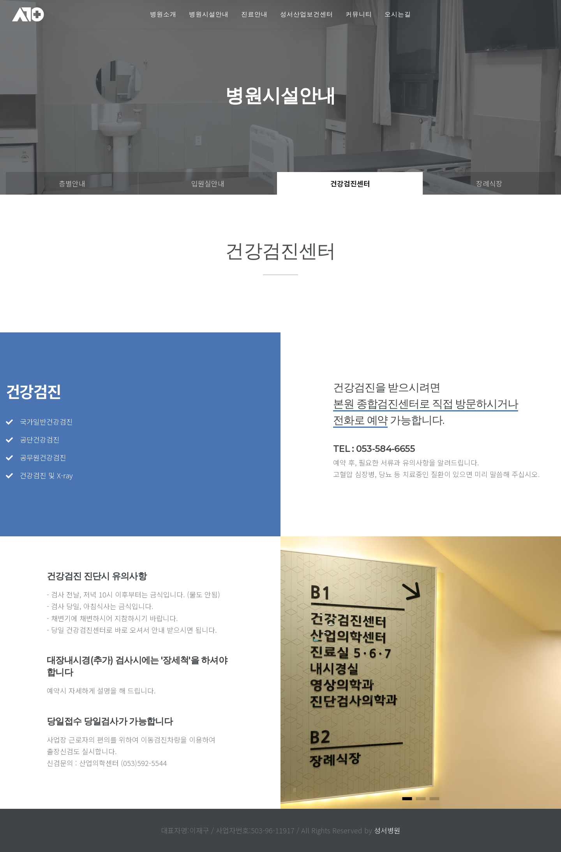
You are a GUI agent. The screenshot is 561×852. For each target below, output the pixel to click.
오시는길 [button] (398, 14)
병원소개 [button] (163, 14)
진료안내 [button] (254, 14)
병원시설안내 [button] (209, 14)
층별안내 (72, 183)
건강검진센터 (350, 183)
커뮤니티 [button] (359, 14)
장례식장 (489, 183)
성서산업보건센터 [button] (306, 14)
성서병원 (387, 830)
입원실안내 (207, 183)
